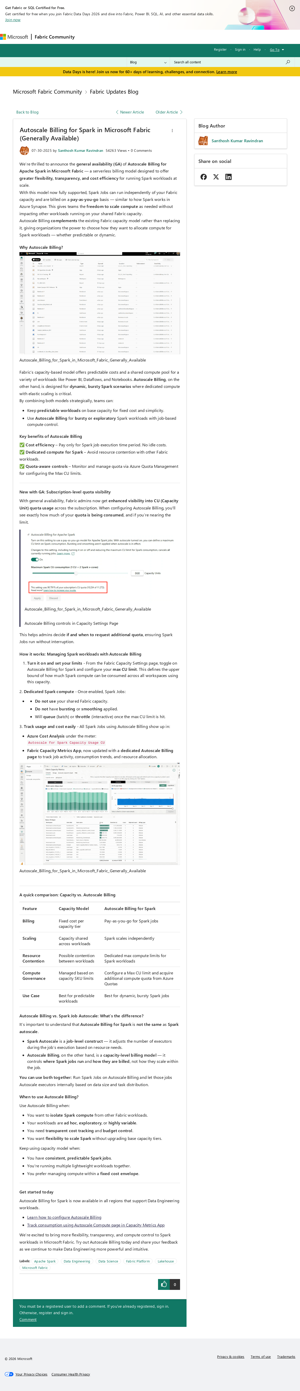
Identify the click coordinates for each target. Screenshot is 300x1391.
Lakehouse (166, 1261)
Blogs (177, 36)
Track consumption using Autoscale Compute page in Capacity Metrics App (96, 1225)
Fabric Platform (138, 1261)
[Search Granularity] (148, 62)
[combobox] (232, 62)
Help (257, 49)
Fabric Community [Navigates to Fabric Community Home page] (55, 37)
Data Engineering (77, 1261)
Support (218, 36)
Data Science (108, 1261)
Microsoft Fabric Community (47, 91)
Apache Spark (44, 1261)
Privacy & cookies (230, 1356)
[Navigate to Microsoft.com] (14, 37)
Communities (153, 36)
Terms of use (261, 1356)
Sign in (240, 49)
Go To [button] (275, 49)
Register (220, 49)
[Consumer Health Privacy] (71, 1374)
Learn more (226, 71)
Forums (86, 36)
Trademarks (286, 1356)
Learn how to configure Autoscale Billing (64, 1217)
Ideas (130, 36)
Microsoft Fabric (35, 1267)
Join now (12, 19)
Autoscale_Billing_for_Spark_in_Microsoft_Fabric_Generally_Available (82, 360)
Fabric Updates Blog (114, 91)
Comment (28, 1319)
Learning (196, 36)
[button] (172, 130)
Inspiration (109, 36)
